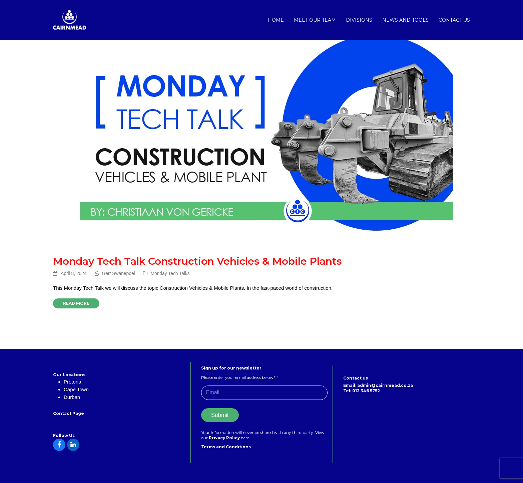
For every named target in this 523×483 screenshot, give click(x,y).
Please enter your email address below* (239, 377)
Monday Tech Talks (170, 273)
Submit (220, 415)
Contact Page (68, 413)
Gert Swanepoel (118, 273)
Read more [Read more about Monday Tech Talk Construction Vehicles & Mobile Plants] (76, 303)
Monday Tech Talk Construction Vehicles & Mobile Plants (197, 261)
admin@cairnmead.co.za (385, 385)
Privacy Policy (225, 437)
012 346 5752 (366, 390)
